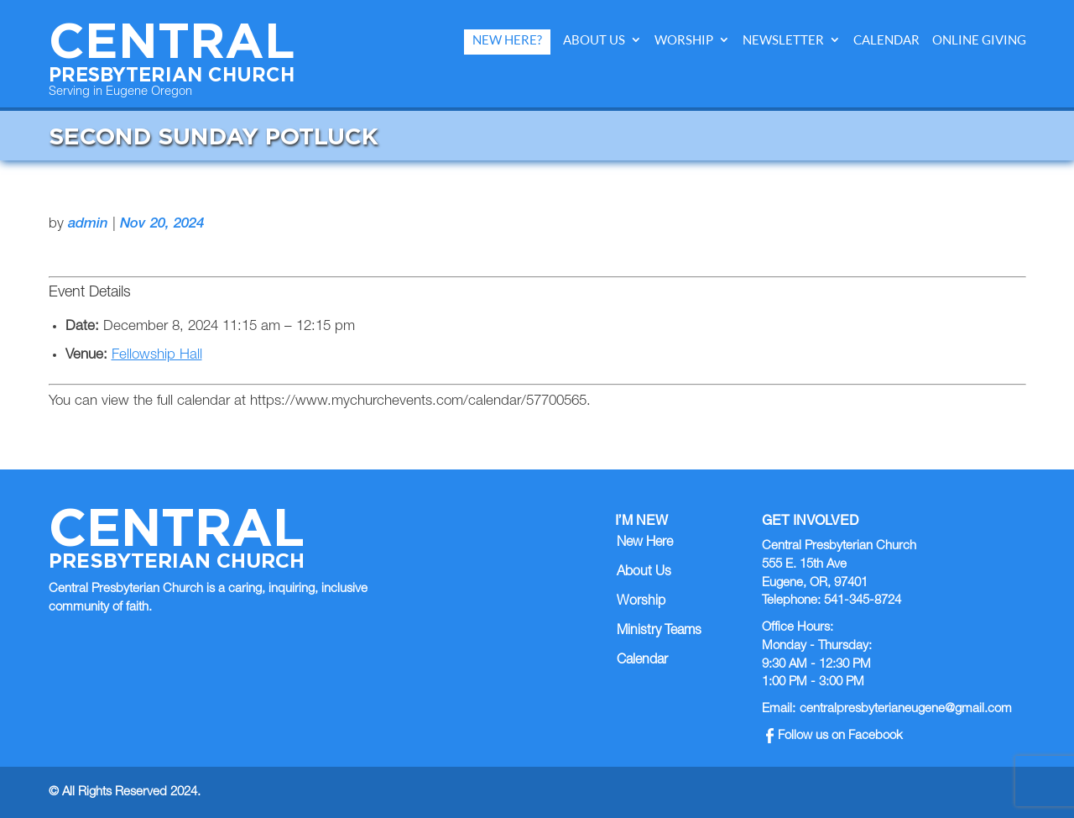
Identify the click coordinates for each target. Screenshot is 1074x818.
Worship (683, 40)
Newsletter (783, 40)
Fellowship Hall (157, 356)
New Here (645, 543)
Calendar (886, 40)
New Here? (507, 40)
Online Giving (979, 40)
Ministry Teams (659, 631)
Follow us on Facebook (834, 736)
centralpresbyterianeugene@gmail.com (906, 709)
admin (88, 225)
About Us (594, 40)
